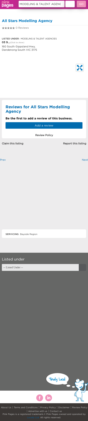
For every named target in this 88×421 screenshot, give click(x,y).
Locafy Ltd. (33, 417)
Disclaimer (64, 407)
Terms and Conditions (26, 407)
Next (85, 159)
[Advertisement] (44, 198)
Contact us (56, 411)
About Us (6, 407)
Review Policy (79, 407)
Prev (3, 159)
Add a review (44, 125)
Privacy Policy (48, 407)
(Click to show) (17, 42)
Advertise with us (37, 411)
